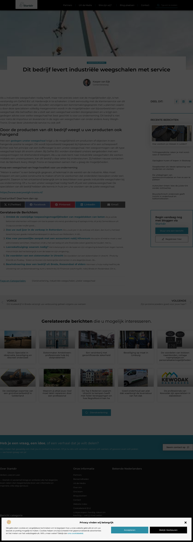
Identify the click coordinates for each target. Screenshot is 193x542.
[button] (185, 522)
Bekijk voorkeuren (168, 530)
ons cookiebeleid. (76, 533)
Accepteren (129, 530)
